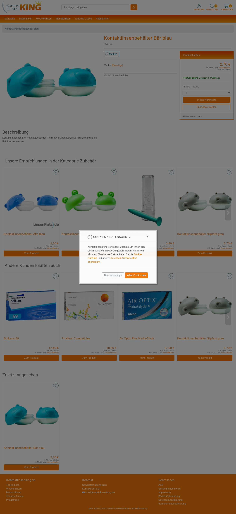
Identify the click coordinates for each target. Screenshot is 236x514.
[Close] (147, 236)
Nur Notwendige (113, 275)
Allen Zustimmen (136, 275)
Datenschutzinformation (123, 258)
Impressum (94, 261)
